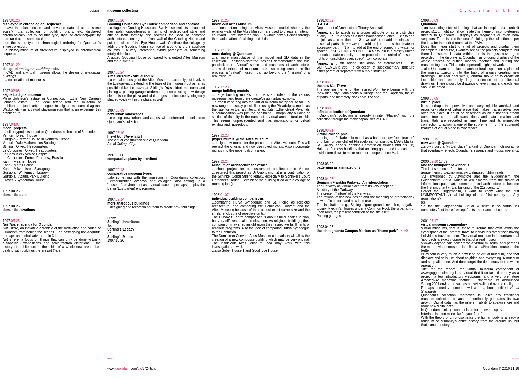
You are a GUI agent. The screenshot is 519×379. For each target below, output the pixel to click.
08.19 (120, 133)
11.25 (224, 20)
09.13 (120, 170)
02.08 (15, 91)
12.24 (224, 161)
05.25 (15, 221)
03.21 (329, 130)
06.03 (434, 20)
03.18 (329, 108)
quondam (122, 368)
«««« (111, 358)
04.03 (329, 179)
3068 (404, 231)
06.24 (120, 72)
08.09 (120, 110)
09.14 (120, 199)
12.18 (224, 50)
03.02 (329, 82)
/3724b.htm (149, 368)
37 (139, 368)
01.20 (15, 20)
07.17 (434, 221)
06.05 (434, 98)
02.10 (434, 161)
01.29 (15, 65)
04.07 (15, 124)
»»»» (515, 358)
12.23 (224, 87)
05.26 (120, 20)
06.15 (434, 139)
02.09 (329, 20)
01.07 (224, 195)
